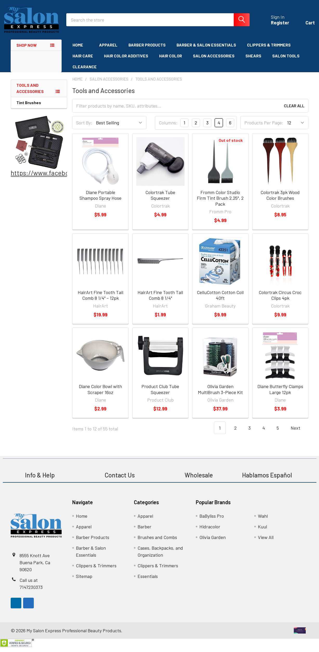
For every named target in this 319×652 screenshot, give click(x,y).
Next (299, 433)
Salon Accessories (214, 60)
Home (80, 49)
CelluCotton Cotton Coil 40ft (220, 300)
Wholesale (199, 480)
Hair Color (170, 60)
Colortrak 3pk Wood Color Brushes (280, 200)
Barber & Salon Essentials (206, 49)
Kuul (262, 531)
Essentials (148, 581)
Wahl (263, 521)
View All (266, 542)
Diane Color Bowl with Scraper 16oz (100, 394)
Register (273, 26)
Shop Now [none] (26, 50)
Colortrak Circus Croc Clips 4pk (280, 300)
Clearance (85, 71)
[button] (39, 147)
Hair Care (83, 60)
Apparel (108, 49)
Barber (144, 531)
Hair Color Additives (126, 60)
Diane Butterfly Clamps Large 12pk (280, 394)
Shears (253, 60)
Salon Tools (286, 60)
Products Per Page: (263, 128)
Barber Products (147, 49)
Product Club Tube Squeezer (160, 394)
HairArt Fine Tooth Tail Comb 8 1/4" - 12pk (100, 300)
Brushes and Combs (157, 542)
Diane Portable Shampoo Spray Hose (100, 200)
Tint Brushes (28, 107)
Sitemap (84, 581)
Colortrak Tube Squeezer (160, 200)
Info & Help (40, 480)
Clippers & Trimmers (269, 49)
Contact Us (120, 480)
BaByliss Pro (211, 521)
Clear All (294, 110)
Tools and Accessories (30, 93)
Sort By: (84, 128)
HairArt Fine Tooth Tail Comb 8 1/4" (160, 300)
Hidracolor (209, 531)
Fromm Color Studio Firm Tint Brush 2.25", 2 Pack (220, 203)
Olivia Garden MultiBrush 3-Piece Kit (220, 394)
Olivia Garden (212, 542)
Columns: (168, 128)
